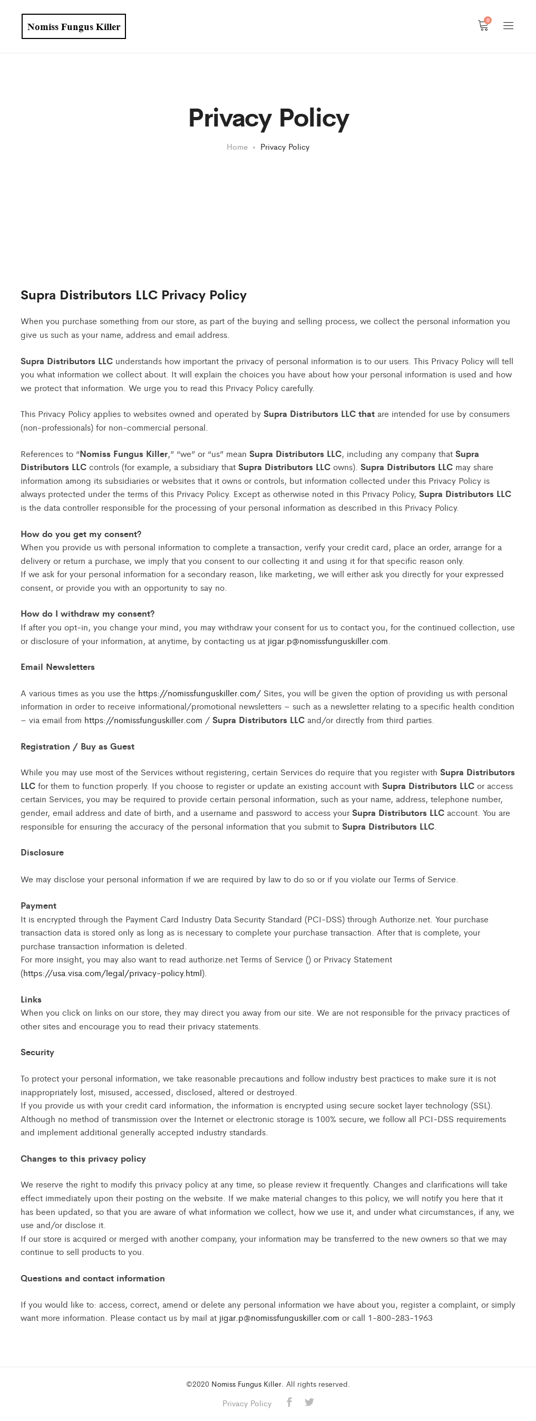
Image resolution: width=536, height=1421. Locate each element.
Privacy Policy (246, 1402)
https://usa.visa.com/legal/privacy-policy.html (112, 973)
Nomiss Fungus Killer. (247, 1383)
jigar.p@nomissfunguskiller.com (328, 641)
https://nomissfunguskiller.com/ (199, 693)
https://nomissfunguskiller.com (143, 720)
